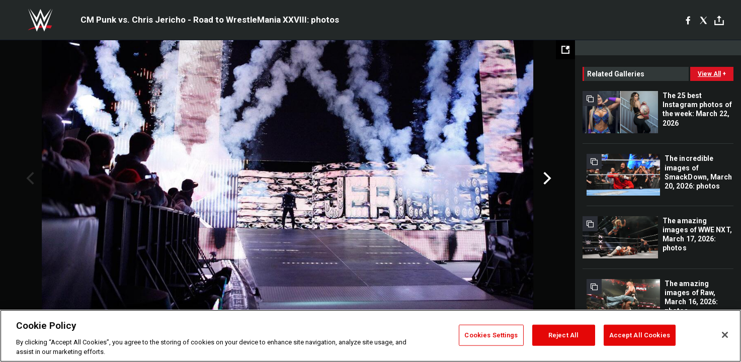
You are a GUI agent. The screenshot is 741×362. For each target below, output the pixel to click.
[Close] (725, 335)
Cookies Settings (491, 335)
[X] (703, 20)
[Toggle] (719, 20)
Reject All (563, 335)
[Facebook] (688, 20)
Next (546, 178)
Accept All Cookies (639, 335)
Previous (29, 178)
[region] (370, 336)
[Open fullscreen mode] (565, 49)
